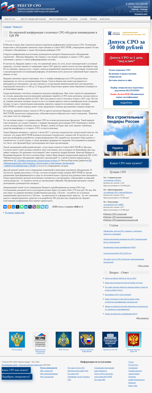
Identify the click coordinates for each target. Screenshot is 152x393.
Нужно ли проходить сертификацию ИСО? (121, 314)
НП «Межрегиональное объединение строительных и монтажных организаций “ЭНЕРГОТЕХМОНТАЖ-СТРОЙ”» (47, 163)
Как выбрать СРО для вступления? (118, 295)
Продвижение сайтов (10, 365)
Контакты (105, 19)
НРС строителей (46, 371)
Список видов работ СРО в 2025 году (117, 253)
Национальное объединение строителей (40, 351)
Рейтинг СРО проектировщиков (118, 217)
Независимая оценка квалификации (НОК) (119, 247)
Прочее (93, 19)
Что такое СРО (73, 374)
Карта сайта (132, 386)
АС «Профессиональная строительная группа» (36, 160)
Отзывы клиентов (135, 371)
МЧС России (64, 350)
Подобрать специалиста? (16, 376)
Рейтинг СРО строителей (115, 214)
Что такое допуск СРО (76, 368)
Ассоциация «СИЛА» (112, 180)
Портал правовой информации (87, 350)
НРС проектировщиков (49, 374)
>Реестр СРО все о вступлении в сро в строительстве (38, 8)
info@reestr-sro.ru (140, 7)
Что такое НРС (100, 380)
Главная (7, 26)
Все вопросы (143, 318)
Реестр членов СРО (58, 19)
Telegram (134, 9)
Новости (17, 26)
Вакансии (132, 383)
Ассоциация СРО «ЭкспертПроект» (118, 192)
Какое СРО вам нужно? (126, 163)
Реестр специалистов (48, 368)
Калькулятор (133, 365)
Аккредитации (133, 374)
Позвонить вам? (141, 14)
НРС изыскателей (47, 377)
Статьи (83, 19)
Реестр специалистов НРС (33, 19)
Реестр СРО (10, 19)
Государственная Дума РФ (133, 350)
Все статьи (144, 266)
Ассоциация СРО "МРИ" (113, 204)
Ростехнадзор (17, 350)
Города (131, 362)
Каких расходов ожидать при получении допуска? (124, 283)
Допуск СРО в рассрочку (103, 374)
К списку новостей (14, 212)
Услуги (73, 19)
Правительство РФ (110, 350)
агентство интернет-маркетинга (31, 365)
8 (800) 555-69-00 (137, 3)
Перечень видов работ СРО (78, 371)
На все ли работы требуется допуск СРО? (120, 278)
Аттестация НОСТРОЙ (103, 377)
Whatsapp (144, 9)
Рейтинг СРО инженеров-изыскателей (121, 220)
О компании (132, 368)
